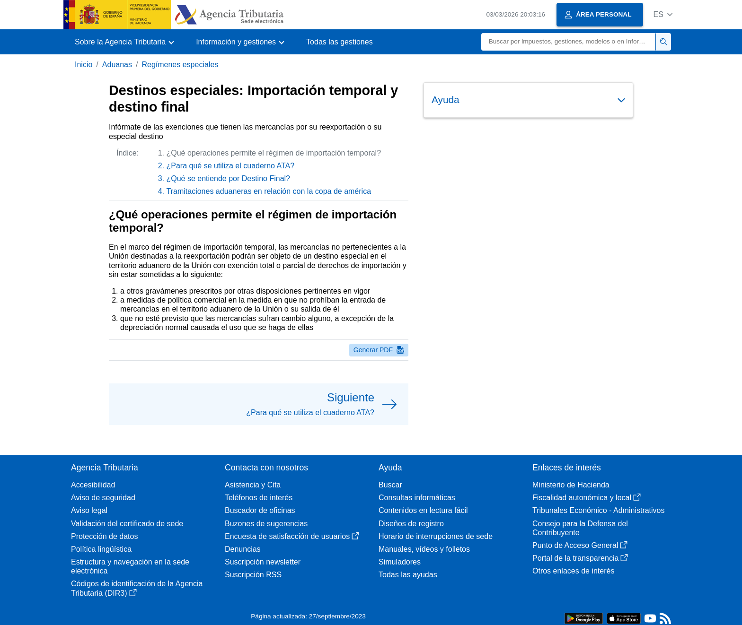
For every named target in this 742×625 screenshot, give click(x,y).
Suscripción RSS (253, 575)
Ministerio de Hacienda (571, 485)
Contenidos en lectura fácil (423, 510)
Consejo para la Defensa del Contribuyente (580, 528)
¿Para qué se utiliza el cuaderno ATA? (231, 166)
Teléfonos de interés (258, 498)
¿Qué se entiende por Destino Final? (228, 178)
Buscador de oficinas (260, 510)
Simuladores (400, 562)
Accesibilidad (93, 485)
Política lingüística (101, 549)
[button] (663, 14)
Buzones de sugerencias (266, 524)
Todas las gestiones (339, 42)
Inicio (83, 65)
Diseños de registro (411, 524)
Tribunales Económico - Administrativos (598, 510)
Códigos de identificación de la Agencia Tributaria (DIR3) (137, 588)
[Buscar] (568, 42)
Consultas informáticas (417, 498)
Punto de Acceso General (579, 545)
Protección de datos (104, 536)
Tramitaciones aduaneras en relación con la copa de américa (269, 191)
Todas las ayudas (408, 575)
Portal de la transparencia (580, 558)
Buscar (390, 485)
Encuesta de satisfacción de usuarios (292, 536)
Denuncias (243, 549)
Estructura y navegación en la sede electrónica (130, 566)
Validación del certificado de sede (127, 524)
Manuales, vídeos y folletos (424, 549)
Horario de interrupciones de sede (436, 536)
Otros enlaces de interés (573, 571)
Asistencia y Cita (253, 485)
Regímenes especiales (179, 65)
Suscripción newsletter (262, 562)
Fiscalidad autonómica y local (586, 498)
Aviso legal (89, 510)
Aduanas (117, 65)
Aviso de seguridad (103, 498)
